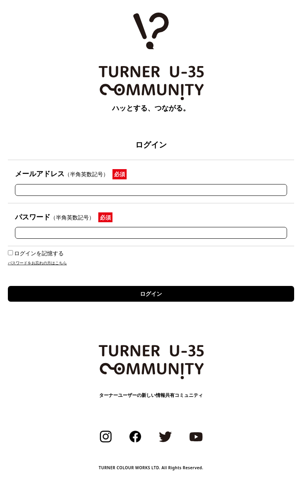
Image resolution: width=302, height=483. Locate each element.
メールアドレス (62, 173)
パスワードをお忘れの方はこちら (37, 262)
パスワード (54, 216)
